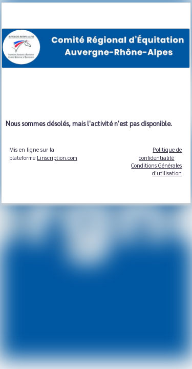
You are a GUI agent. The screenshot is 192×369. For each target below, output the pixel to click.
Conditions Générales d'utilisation (156, 169)
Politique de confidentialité (160, 153)
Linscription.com (57, 157)
